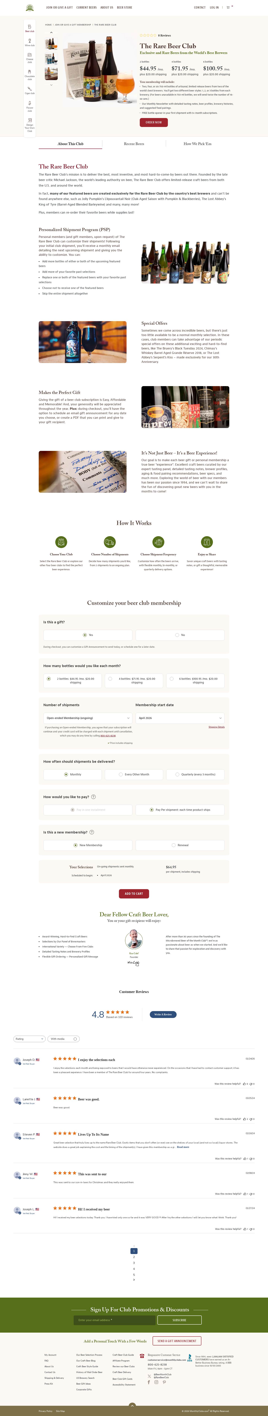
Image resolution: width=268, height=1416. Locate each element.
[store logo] (30, 5)
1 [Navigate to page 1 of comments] (134, 1251)
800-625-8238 (108, 735)
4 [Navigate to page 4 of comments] (134, 1269)
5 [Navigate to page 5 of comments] (134, 1275)
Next (51, 84)
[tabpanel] (134, 372)
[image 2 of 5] (51, 59)
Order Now (154, 122)
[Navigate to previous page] (134, 1246)
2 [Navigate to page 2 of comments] (134, 1257)
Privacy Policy (45, 1411)
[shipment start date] (180, 718)
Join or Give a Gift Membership (73, 25)
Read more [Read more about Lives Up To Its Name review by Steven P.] (183, 1147)
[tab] (70, 143)
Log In (214, 7)
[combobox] (29, 1039)
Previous (51, 33)
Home (48, 25)
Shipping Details (217, 727)
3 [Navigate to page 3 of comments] (134, 1263)
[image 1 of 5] (51, 44)
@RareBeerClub (161, 1377)
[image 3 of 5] (51, 74)
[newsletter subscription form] (115, 1320)
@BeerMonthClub (162, 1374)
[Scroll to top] (132, 1406)
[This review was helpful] (244, 1084)
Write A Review (163, 1014)
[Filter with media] (63, 1039)
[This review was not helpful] (251, 1084)
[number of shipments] (88, 718)
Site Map (60, 1411)
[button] (93, 797)
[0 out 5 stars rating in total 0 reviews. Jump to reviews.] (155, 35)
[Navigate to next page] (134, 1280)
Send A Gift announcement (177, 1341)
